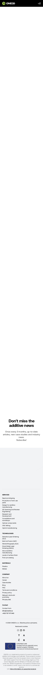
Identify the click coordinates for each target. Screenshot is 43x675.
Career (4, 580)
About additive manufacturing (7, 552)
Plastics (5, 566)
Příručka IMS (6, 599)
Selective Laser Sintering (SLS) (10, 538)
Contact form (6, 608)
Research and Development (6, 515)
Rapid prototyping (8, 498)
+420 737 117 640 (8, 613)
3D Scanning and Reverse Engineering (11, 510)
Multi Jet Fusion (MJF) (9, 541)
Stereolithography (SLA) (10, 544)
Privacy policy (7, 592)
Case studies (6, 582)
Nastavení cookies (21, 626)
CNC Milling (6, 525)
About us (5, 577)
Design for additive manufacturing (8, 506)
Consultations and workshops (8, 519)
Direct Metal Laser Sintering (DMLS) (8, 547)
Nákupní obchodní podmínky (8, 596)
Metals (4, 569)
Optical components (9, 523)
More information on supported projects (23, 669)
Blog (4, 585)
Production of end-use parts (10, 501)
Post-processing (8, 558)
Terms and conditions (9, 590)
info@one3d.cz (7, 611)
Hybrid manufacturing (9, 528)
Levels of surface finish (10, 555)
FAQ (3, 587)
